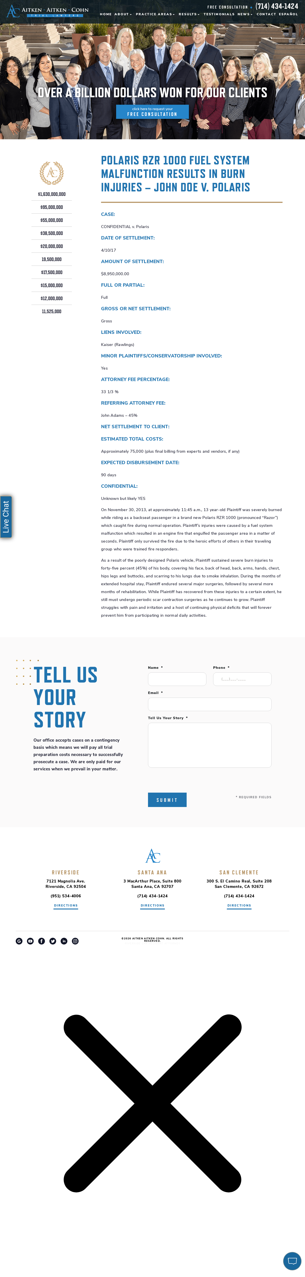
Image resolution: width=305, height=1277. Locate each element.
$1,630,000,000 (52, 194)
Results (188, 14)
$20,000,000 (51, 246)
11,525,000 (51, 311)
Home (106, 14)
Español (288, 14)
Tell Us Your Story (168, 718)
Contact (266, 14)
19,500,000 (52, 259)
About (122, 14)
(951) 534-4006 (66, 896)
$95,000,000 (51, 207)
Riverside (66, 872)
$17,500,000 (51, 272)
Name (155, 668)
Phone (221, 668)
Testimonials (219, 14)
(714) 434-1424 (277, 6)
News (244, 14)
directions (66, 905)
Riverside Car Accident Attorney (152, 943)
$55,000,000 (51, 220)
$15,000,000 (52, 285)
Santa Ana (152, 872)
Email (155, 693)
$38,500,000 (51, 233)
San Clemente (239, 872)
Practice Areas (154, 14)
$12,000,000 (52, 298)
